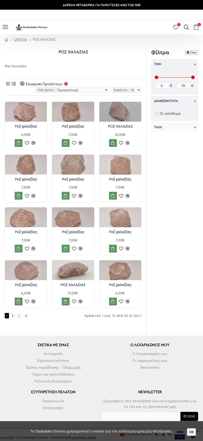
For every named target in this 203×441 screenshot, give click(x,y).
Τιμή (157, 64)
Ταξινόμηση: (46, 90)
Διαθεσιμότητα (166, 101)
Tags (158, 127)
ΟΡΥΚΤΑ (20, 39)
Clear (193, 52)
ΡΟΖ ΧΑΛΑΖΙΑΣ (120, 126)
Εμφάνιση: (121, 90)
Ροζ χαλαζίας (26, 126)
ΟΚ (191, 432)
